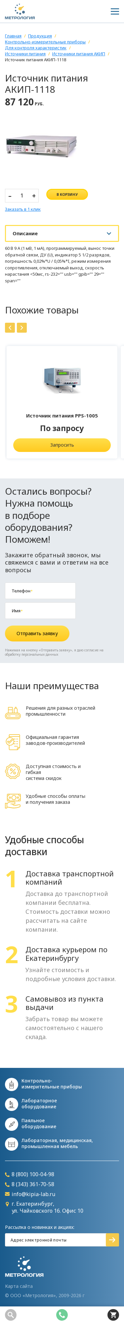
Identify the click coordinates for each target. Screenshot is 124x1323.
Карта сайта (19, 1286)
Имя (17, 611)
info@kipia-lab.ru (30, 1194)
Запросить (62, 445)
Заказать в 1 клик (23, 209)
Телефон (22, 591)
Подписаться (112, 1239)
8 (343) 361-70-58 (29, 1184)
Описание (25, 233)
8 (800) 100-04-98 (29, 1174)
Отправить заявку (37, 633)
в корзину (67, 194)
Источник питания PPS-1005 (62, 415)
